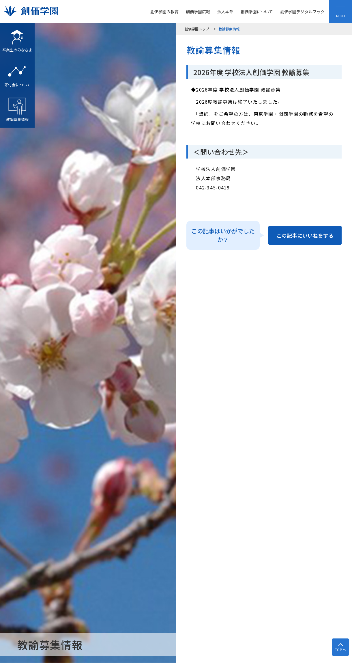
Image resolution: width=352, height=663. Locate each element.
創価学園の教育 (164, 11)
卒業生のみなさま (17, 38)
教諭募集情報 (17, 107)
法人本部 (225, 11)
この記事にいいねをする (305, 235)
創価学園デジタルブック (302, 11)
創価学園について (257, 11)
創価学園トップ (197, 28)
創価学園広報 (198, 11)
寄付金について (17, 72)
